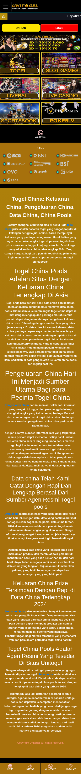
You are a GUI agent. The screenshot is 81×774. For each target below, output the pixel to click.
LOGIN (59, 28)
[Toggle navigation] (6, 7)
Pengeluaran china (17, 405)
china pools (45, 674)
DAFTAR (21, 28)
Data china (11, 513)
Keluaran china (15, 611)
